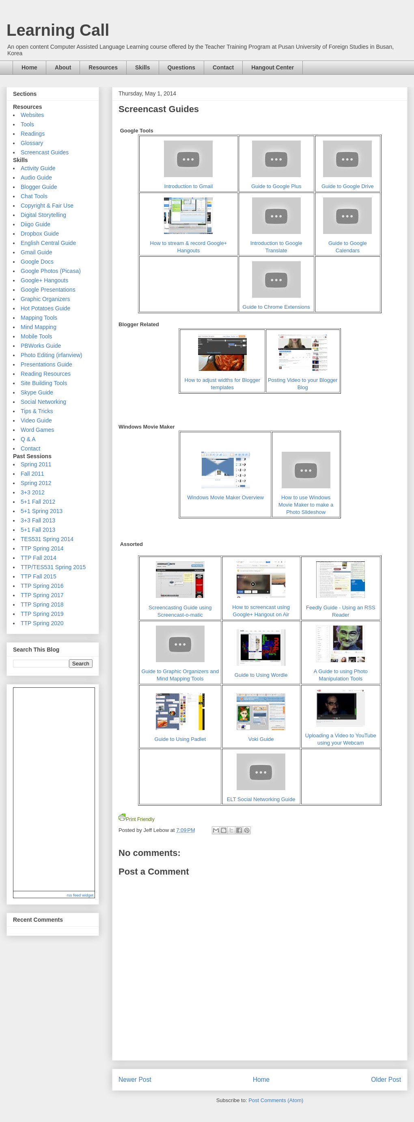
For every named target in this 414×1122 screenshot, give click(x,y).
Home (29, 67)
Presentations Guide (46, 364)
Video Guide (36, 420)
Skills (142, 67)
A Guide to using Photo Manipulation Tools (341, 671)
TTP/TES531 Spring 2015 (53, 567)
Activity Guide (38, 168)
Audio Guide (36, 177)
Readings (33, 133)
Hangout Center (272, 67)
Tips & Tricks (37, 411)
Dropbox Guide (40, 233)
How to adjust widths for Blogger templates (222, 380)
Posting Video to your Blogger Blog (303, 380)
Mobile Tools (36, 336)
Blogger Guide (39, 187)
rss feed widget (80, 895)
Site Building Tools (44, 383)
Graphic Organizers (45, 299)
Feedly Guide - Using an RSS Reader (340, 607)
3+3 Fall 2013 (38, 520)
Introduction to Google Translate (276, 243)
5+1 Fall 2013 (38, 529)
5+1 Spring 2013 (42, 511)
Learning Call (57, 30)
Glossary (32, 143)
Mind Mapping (38, 327)
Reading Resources (46, 373)
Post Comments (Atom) (275, 1100)
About (63, 67)
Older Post (386, 1079)
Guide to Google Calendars (347, 243)
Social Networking (43, 402)
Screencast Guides (45, 152)
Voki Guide (261, 739)
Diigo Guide (35, 224)
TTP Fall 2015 (38, 576)
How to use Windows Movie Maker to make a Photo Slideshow (305, 504)
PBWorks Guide (41, 345)
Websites (32, 115)
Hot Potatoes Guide (45, 308)
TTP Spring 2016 (42, 586)
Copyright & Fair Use (47, 205)
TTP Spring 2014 (42, 548)
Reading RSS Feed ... (54, 789)
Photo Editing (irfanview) (51, 355)
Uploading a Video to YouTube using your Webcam (340, 735)
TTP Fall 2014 (38, 558)
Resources (103, 67)
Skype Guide (37, 392)
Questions (181, 67)
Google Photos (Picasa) (51, 271)
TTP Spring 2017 (42, 595)
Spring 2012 (36, 483)
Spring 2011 (36, 464)
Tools (27, 124)
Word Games (37, 430)
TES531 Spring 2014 (47, 539)
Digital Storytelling (43, 215)
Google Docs (37, 261)
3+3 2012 (33, 492)
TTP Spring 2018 (42, 604)
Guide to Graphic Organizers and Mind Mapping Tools (180, 671)
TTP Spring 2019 (42, 614)
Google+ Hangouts (44, 280)
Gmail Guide (36, 252)
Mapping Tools (39, 317)
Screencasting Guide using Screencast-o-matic (180, 607)
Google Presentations (48, 289)
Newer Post (135, 1079)
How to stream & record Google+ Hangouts (188, 243)
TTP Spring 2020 (42, 623)
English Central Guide (48, 243)
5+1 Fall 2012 (38, 501)
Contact (223, 67)
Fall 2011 (32, 473)
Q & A (28, 439)
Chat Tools (34, 196)
